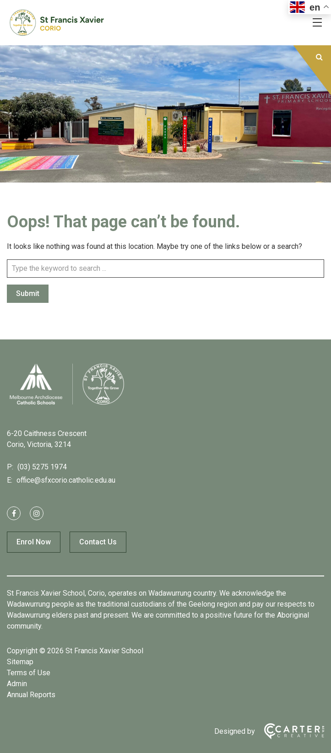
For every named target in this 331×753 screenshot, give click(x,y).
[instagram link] (36, 513)
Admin (17, 683)
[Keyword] (165, 268)
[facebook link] (14, 513)
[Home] (66, 404)
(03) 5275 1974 (41, 467)
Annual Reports (31, 694)
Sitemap (20, 661)
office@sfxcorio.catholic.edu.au (65, 480)
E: (9, 480)
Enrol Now (33, 542)
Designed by (234, 731)
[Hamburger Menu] (317, 22)
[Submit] (319, 57)
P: (10, 467)
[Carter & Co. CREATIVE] (289, 731)
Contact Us (98, 542)
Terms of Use (28, 672)
